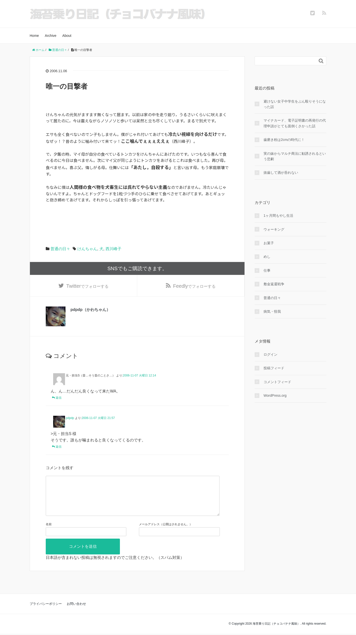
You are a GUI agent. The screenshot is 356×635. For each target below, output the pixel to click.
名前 (49, 532)
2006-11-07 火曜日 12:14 (139, 375)
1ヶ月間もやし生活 (278, 216)
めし (267, 257)
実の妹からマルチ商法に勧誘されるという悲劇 (295, 156)
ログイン (270, 354)
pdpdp (70, 418)
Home (34, 36)
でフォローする (87, 286)
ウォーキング (274, 229)
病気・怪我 (272, 311)
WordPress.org (275, 395)
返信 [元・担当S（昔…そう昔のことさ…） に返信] (59, 397)
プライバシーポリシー (46, 611)
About (66, 36)
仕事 (267, 270)
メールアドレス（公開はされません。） (165, 532)
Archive (50, 36)
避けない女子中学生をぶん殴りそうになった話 (295, 104)
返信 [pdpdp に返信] (59, 446)
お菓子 (269, 243)
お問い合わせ (76, 611)
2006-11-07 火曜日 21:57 (98, 418)
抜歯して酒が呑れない (281, 173)
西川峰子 (113, 249)
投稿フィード (274, 368)
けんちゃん (87, 249)
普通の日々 (60, 249)
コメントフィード (277, 382)
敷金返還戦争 (274, 284)
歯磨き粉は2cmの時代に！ (284, 140)
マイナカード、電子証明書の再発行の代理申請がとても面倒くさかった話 (295, 123)
